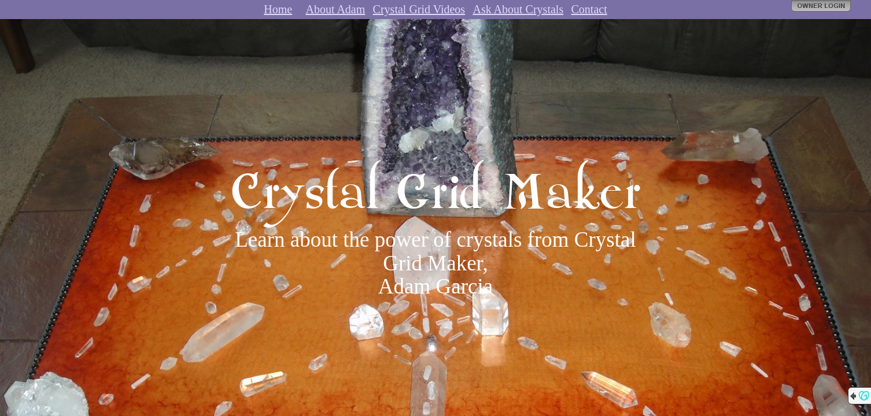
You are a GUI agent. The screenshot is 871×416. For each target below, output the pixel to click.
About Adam (335, 9)
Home (278, 9)
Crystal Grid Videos (419, 9)
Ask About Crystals (518, 9)
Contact (589, 9)
